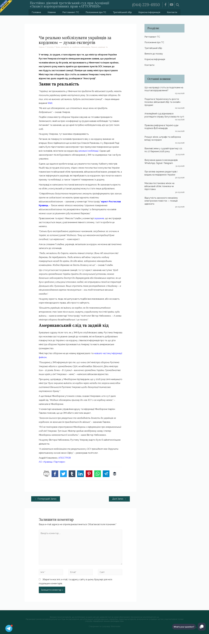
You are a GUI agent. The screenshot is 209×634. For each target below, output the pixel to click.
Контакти (172, 12)
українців (101, 47)
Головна (36, 12)
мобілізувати (85, 47)
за (70, 47)
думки (58, 47)
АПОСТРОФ (64, 458)
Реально (94, 47)
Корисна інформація (149, 12)
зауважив (99, 218)
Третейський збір (122, 12)
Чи (107, 47)
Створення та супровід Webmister (104, 626)
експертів (65, 47)
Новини (52, 12)
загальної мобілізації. (88, 151)
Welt (50, 103)
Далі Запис (119, 498)
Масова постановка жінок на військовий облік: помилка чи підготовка (159, 186)
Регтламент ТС (71, 12)
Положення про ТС (96, 12)
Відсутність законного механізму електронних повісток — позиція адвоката (161, 201)
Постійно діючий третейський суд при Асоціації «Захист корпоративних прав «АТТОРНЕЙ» (69, 4)
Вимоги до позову (153, 53)
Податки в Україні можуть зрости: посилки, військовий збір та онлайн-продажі (162, 102)
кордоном (76, 47)
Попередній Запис (46, 498)
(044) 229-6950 (146, 4)
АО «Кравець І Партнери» (52, 462)
